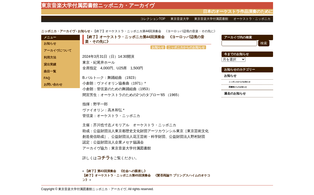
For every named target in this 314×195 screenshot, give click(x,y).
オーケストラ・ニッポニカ (251, 19)
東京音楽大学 (180, 19)
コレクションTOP (152, 19)
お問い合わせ (53, 84)
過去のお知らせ (235, 93)
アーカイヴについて (58, 50)
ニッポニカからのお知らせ (186, 47)
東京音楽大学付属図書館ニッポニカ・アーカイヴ (98, 5)
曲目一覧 (50, 71)
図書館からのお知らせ (238, 87)
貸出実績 (50, 64)
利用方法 (50, 57)
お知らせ (50, 43)
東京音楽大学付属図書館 (211, 19)
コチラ (103, 157)
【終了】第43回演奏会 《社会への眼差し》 (116, 171)
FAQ (47, 78)
